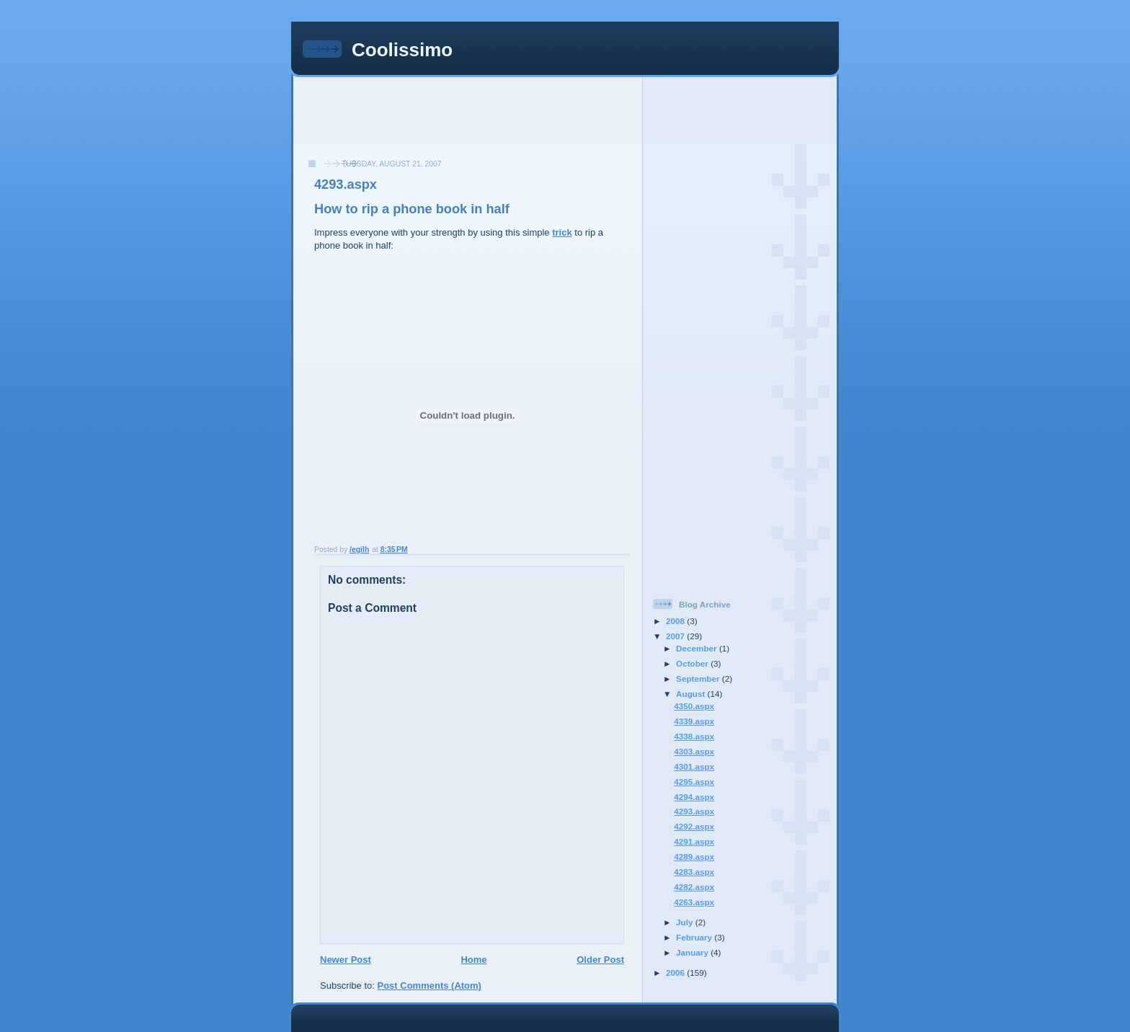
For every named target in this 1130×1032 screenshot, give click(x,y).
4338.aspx (694, 736)
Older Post (600, 959)
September (699, 678)
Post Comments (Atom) (429, 985)
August (692, 693)
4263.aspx (694, 902)
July (685, 922)
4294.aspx (694, 796)
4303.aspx (694, 751)
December (697, 648)
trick (561, 232)
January (693, 952)
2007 (676, 636)
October (693, 663)
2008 (676, 621)
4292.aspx (694, 826)
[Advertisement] (565, 109)
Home (473, 959)
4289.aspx (694, 856)
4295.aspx (694, 781)
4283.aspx (694, 871)
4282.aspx (694, 886)
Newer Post (345, 959)
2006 (676, 972)
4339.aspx (694, 721)
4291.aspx (694, 841)
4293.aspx (694, 811)
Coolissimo (402, 50)
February (695, 937)
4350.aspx (694, 706)
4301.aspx (694, 766)
